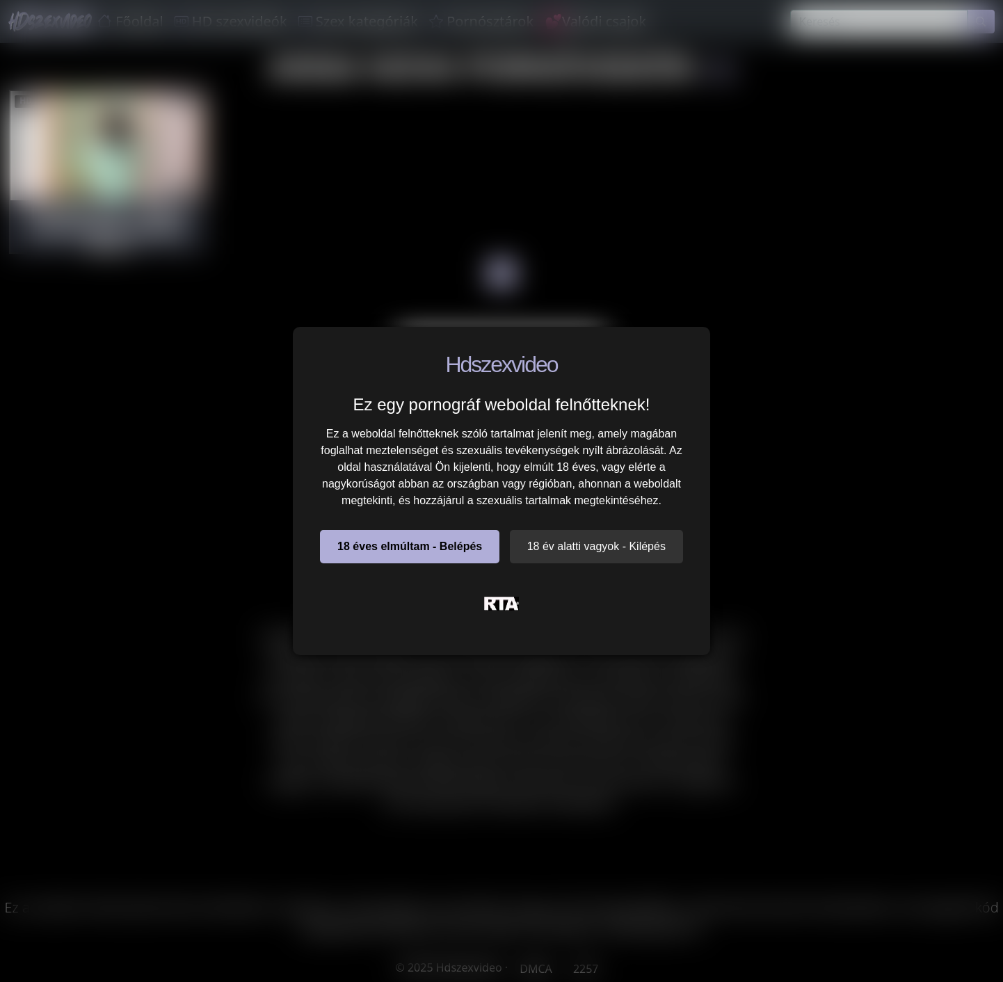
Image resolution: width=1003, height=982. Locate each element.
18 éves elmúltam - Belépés (409, 546)
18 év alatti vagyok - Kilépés (596, 546)
